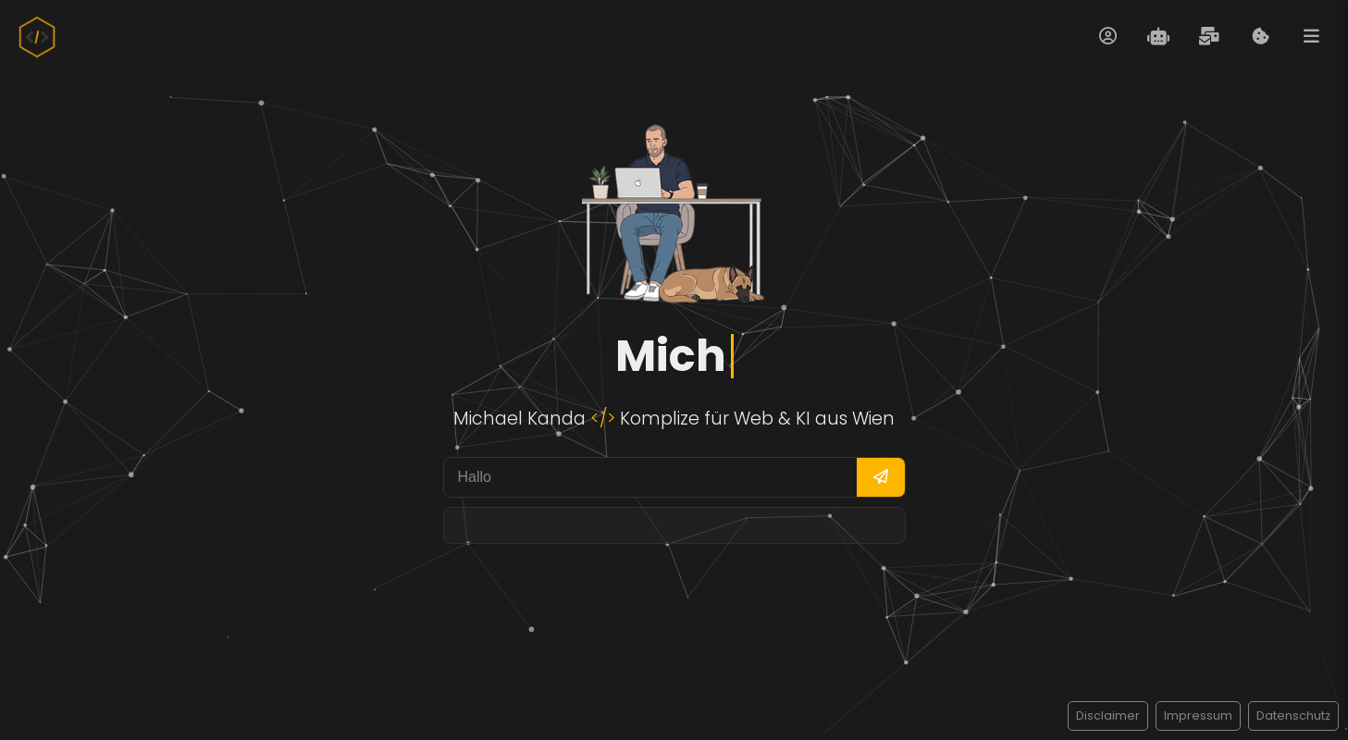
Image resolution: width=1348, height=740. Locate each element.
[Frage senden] (881, 477)
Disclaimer (1108, 715)
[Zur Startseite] (37, 37)
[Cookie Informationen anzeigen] (1260, 37)
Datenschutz (1293, 715)
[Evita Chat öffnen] (1158, 37)
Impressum (1198, 715)
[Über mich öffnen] (1107, 37)
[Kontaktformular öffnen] (1209, 37)
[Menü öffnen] (1310, 37)
